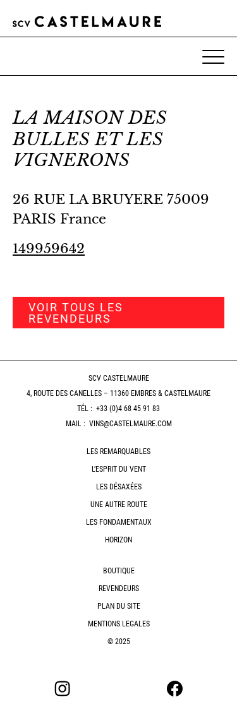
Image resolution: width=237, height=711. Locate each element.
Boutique (119, 570)
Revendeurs (119, 588)
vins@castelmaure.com (130, 423)
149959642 (49, 249)
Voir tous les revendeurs (75, 313)
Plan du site (118, 606)
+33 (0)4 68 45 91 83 (128, 408)
